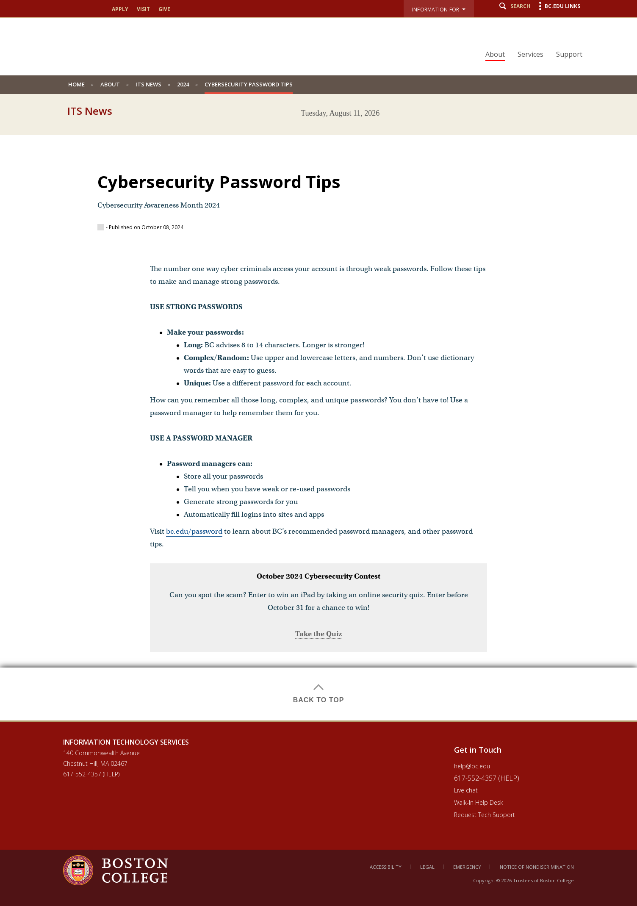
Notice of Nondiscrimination (537, 867)
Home (76, 84)
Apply (120, 9)
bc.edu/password (194, 531)
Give (164, 9)
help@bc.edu (472, 766)
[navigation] (528, 39)
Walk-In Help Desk (478, 802)
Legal (427, 867)
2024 (183, 84)
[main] (318, 421)
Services (530, 54)
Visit (143, 9)
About (495, 54)
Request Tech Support (484, 815)
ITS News (148, 84)
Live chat (466, 790)
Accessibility (386, 867)
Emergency (467, 867)
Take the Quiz (318, 633)
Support (569, 54)
